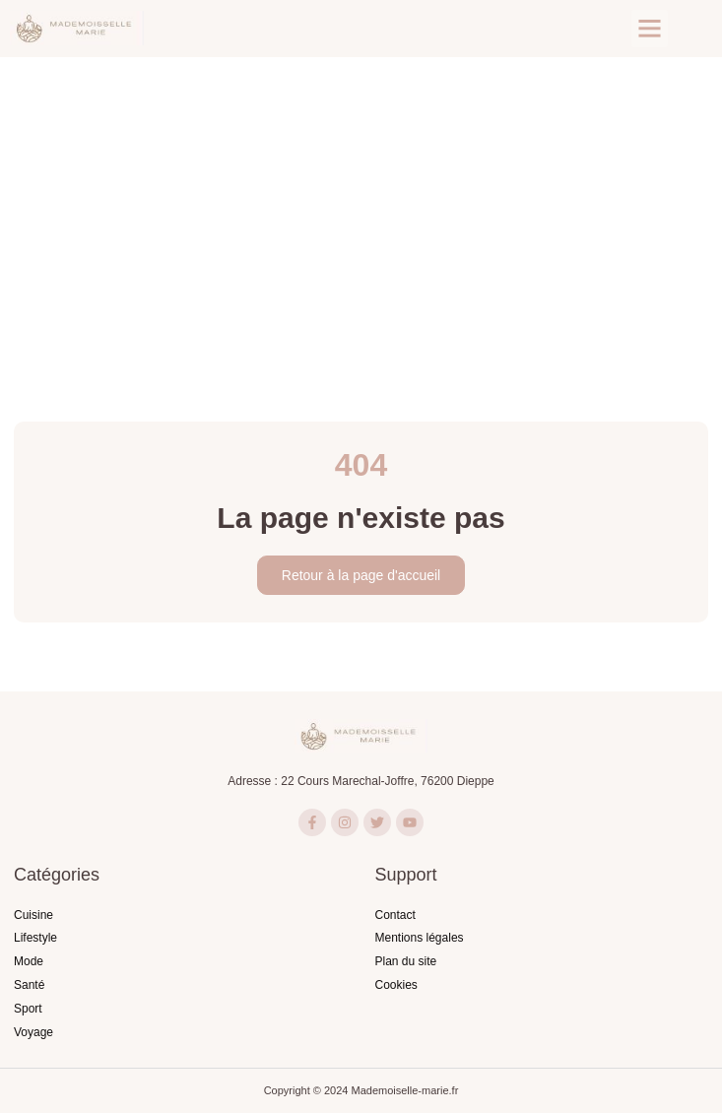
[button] (650, 28)
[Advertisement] (361, 205)
